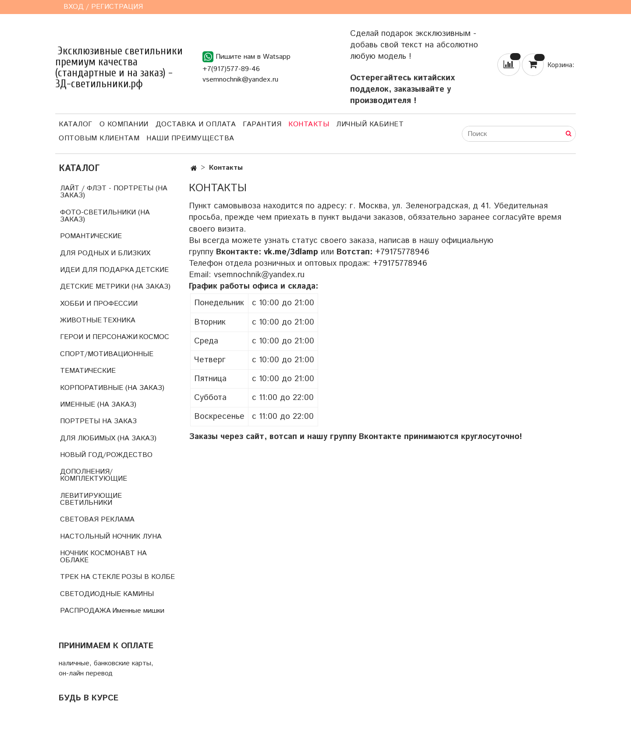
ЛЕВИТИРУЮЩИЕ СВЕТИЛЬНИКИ (91, 499)
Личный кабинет (370, 124)
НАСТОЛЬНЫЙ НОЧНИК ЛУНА (111, 537)
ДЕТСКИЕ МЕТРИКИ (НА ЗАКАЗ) (115, 287)
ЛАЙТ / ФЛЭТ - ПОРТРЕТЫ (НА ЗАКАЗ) (113, 191)
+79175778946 (402, 252)
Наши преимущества (190, 138)
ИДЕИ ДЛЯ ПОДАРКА (97, 270)
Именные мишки (138, 611)
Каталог (75, 124)
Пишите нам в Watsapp (246, 57)
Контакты (308, 124)
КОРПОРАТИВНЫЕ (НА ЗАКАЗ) (112, 388)
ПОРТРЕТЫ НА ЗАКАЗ (98, 421)
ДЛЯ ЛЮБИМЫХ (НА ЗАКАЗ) (108, 438)
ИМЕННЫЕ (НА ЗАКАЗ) (98, 405)
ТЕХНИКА (119, 320)
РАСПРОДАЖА (85, 611)
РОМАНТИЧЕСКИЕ (91, 236)
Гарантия (262, 124)
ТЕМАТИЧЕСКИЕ (88, 371)
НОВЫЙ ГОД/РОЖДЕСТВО (106, 455)
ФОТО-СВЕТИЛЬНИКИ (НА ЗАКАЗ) (105, 216)
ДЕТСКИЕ (152, 270)
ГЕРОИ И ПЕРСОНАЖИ (99, 337)
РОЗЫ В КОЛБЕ (148, 577)
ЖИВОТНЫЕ (81, 320)
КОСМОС (154, 337)
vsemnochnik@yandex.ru (240, 80)
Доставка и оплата (196, 124)
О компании (124, 124)
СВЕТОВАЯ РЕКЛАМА (97, 519)
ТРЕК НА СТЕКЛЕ (90, 577)
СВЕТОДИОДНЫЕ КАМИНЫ (107, 594)
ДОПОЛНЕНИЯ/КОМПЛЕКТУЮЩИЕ (93, 475)
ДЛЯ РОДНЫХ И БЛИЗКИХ (105, 253)
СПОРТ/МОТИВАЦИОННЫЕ (106, 354)
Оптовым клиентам (99, 138)
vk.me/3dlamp (291, 252)
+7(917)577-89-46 (231, 69)
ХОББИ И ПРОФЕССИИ (99, 304)
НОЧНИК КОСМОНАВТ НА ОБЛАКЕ (103, 556)
